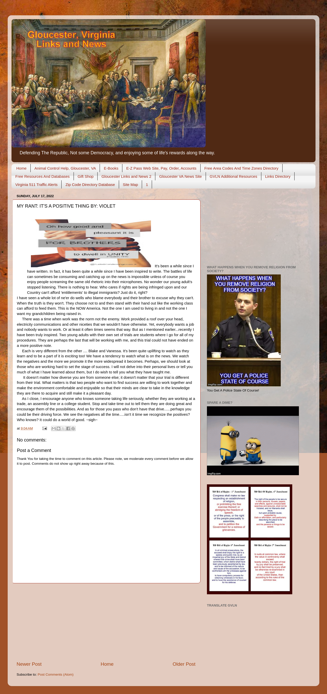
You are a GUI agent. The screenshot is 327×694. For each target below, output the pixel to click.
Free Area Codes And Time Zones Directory (241, 168)
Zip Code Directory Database (90, 184)
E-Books (111, 168)
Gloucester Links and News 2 (126, 176)
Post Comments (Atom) (56, 674)
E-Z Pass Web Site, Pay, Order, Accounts (161, 168)
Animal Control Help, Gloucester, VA (65, 168)
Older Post (184, 664)
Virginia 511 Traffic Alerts (36, 184)
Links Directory (277, 176)
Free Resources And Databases (42, 176)
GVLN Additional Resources (233, 176)
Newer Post (29, 664)
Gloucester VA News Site (180, 176)
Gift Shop (86, 176)
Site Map (130, 184)
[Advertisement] (106, 622)
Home (21, 168)
